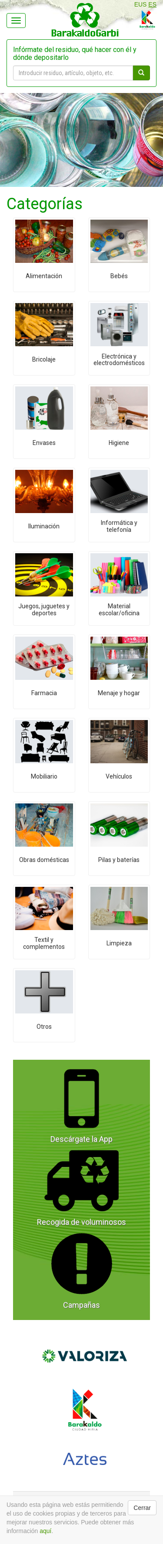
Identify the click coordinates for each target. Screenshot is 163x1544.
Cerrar (142, 1507)
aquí (45, 1530)
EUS (140, 4)
